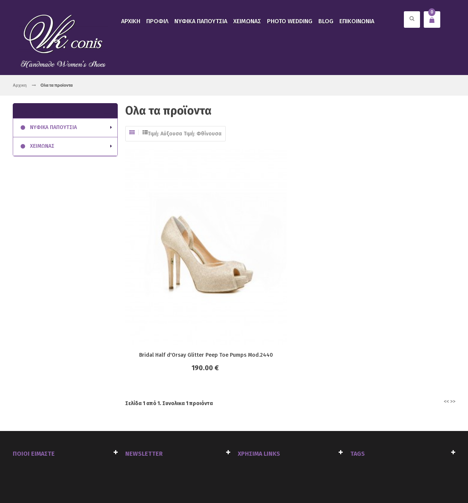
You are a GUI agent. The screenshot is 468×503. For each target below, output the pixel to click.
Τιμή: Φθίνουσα (203, 134)
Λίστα (145, 132)
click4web (98, 481)
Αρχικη (20, 85)
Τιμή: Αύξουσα (165, 134)
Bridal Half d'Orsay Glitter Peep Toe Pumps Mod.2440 (196, 252)
